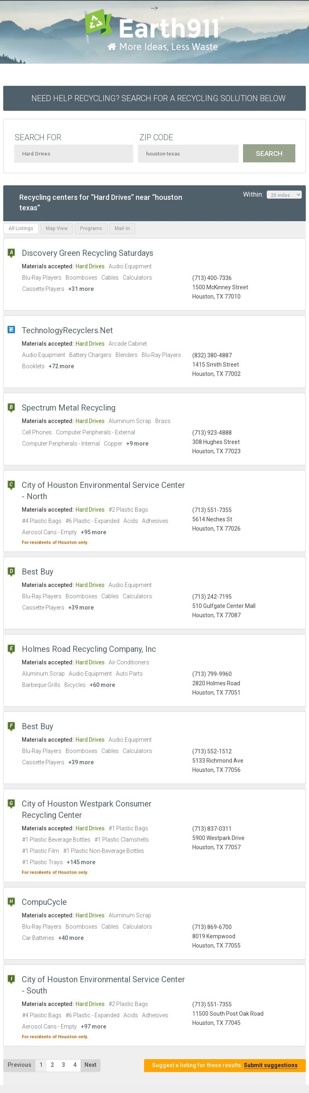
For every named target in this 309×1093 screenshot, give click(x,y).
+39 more (81, 607)
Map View (57, 228)
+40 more (71, 938)
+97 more (93, 1026)
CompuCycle (44, 902)
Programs (91, 228)
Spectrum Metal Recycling (68, 408)
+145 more (81, 862)
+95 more (93, 532)
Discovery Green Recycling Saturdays (87, 253)
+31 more (81, 289)
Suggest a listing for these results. (225, 1065)
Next (90, 1065)
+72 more (61, 366)
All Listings (20, 228)
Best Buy (37, 572)
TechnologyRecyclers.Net (67, 330)
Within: (272, 194)
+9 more (137, 443)
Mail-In (122, 228)
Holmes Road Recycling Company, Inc (89, 649)
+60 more (102, 685)
